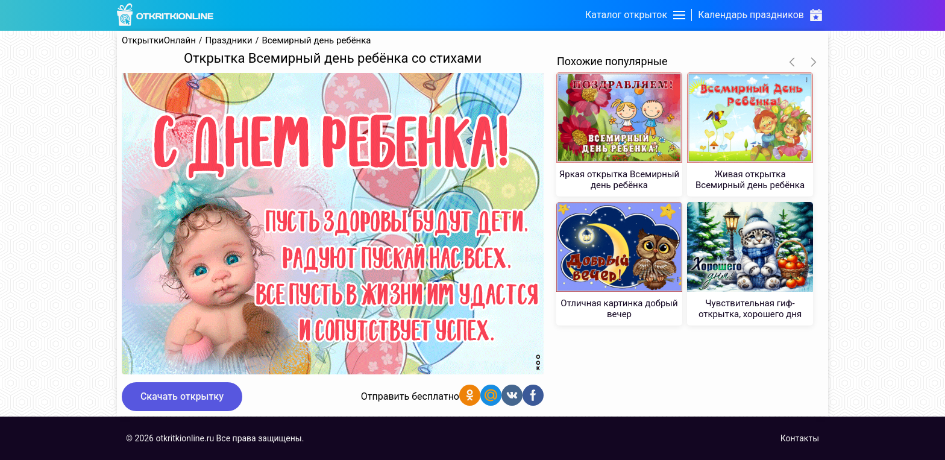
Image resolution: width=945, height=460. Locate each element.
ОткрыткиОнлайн (159, 41)
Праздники (229, 41)
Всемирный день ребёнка (316, 41)
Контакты (799, 438)
